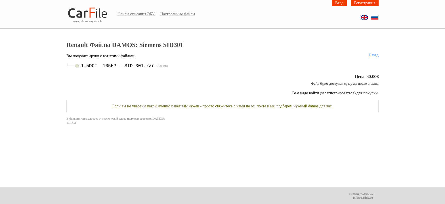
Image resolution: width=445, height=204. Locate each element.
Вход (339, 3)
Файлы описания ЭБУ (136, 14)
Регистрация (364, 3)
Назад (374, 55)
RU (378, 15)
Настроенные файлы (177, 14)
